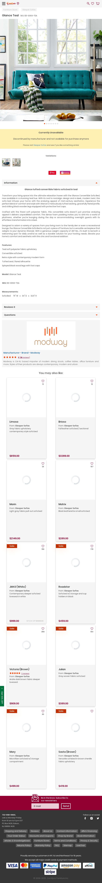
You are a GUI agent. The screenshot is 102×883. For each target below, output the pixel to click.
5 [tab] (53, 123)
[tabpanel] (51, 70)
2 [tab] (46, 123)
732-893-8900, (9, 815)
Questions (9, 315)
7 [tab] (57, 123)
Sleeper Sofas (29, 9)
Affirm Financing (89, 831)
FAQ (57, 845)
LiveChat (80, 845)
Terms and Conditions (65, 840)
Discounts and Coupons (41, 836)
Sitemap (68, 845)
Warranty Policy (42, 845)
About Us (47, 831)
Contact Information (67, 831)
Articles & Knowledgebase (17, 840)
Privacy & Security (89, 840)
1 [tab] (44, 123)
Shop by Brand (65, 836)
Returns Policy (24, 845)
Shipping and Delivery (15, 831)
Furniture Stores (41, 840)
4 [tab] (51, 123)
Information (10, 183)
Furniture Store (10, 9)
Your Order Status (16, 836)
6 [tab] (55, 123)
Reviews (35, 831)
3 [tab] (48, 123)
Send (66, 806)
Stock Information (85, 836)
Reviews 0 (9, 307)
